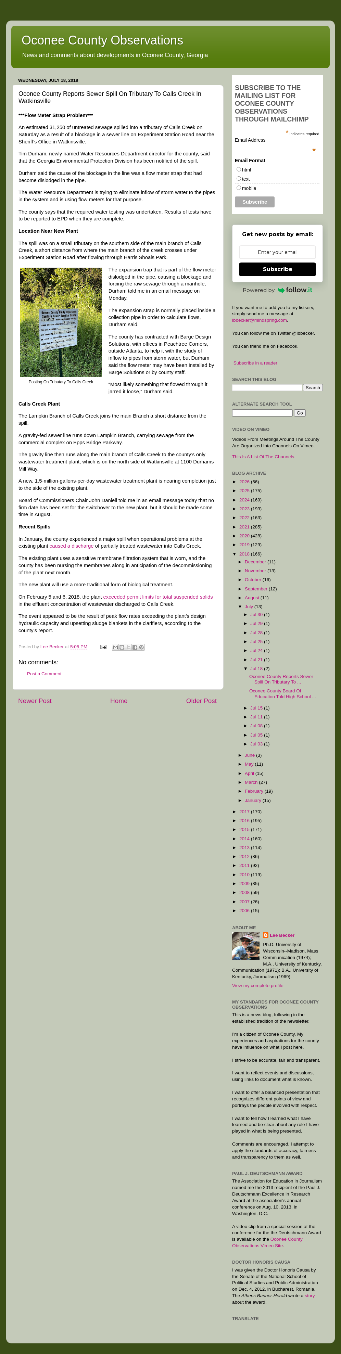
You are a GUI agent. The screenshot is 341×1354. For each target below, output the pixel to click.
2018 (245, 554)
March (252, 782)
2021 (245, 526)
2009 (245, 883)
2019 (245, 544)
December (256, 561)
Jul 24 (257, 650)
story (310, 1295)
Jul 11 (257, 716)
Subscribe (277, 269)
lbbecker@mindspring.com (259, 320)
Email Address (275, 140)
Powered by (278, 290)
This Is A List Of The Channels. (263, 456)
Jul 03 (257, 743)
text (246, 179)
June (250, 755)
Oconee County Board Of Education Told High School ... (282, 693)
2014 (245, 838)
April (250, 773)
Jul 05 (257, 735)
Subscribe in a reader (255, 363)
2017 (245, 811)
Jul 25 (257, 641)
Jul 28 (257, 632)
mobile (249, 188)
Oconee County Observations (102, 40)
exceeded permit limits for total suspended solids (158, 597)
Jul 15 (257, 708)
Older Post (201, 700)
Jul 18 (257, 668)
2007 (245, 901)
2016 (245, 820)
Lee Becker (282, 935)
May (250, 764)
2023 (245, 508)
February (255, 791)
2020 (245, 535)
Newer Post (35, 700)
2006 (245, 910)
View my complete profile (257, 985)
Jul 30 (257, 614)
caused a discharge (72, 546)
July (249, 606)
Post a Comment (44, 673)
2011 (245, 865)
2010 (245, 874)
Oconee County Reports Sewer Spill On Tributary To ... (281, 679)
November (256, 570)
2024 (245, 499)
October (254, 579)
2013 (245, 847)
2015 (245, 829)
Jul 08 (257, 725)
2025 (245, 490)
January (254, 800)
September (257, 588)
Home (118, 700)
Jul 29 (257, 623)
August (253, 597)
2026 (245, 481)
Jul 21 (257, 659)
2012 (245, 856)
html (246, 170)
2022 (245, 517)
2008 (245, 892)
